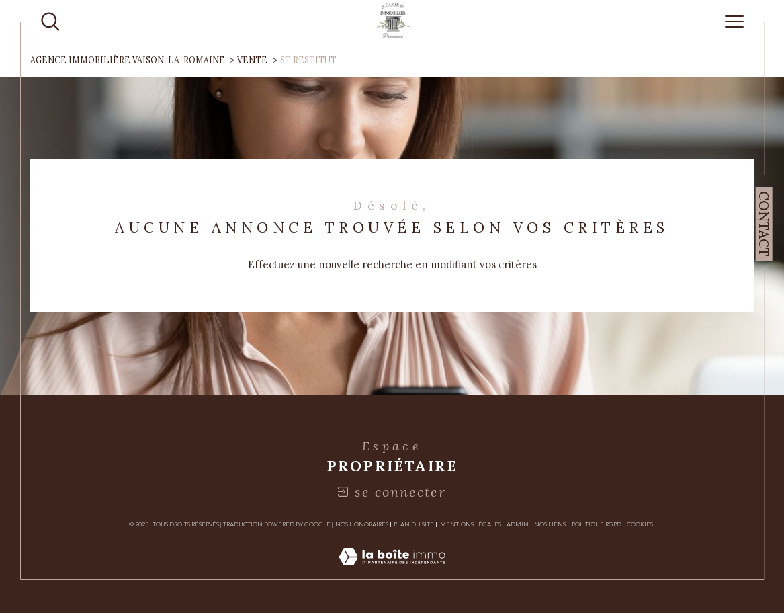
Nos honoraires (361, 524)
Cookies (640, 524)
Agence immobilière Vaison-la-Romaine (127, 60)
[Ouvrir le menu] (734, 21)
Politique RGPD (596, 524)
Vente (252, 60)
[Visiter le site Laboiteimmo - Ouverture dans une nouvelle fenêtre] (392, 571)
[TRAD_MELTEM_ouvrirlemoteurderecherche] (50, 21)
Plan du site (414, 524)
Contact (764, 224)
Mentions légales (470, 524)
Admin (518, 524)
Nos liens (550, 524)
